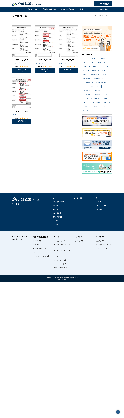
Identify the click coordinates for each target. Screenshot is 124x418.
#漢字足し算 (106, 102)
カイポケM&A (37, 245)
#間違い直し (96, 67)
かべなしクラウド (38, 249)
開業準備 (55, 206)
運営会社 (98, 198)
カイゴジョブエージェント (61, 246)
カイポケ (35, 241)
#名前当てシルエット (102, 82)
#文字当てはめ (98, 78)
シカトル (56, 257)
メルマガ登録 (103, 4)
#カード (91, 86)
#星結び (85, 74)
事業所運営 (56, 209)
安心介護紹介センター (103, 245)
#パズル (85, 59)
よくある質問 (78, 198)
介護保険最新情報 (49, 9)
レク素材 (55, 224)
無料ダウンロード (22, 70)
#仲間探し (106, 74)
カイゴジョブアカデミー (61, 252)
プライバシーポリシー (102, 206)
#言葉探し (96, 106)
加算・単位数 (57, 213)
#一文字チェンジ (100, 63)
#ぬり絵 (105, 94)
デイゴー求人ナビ (38, 252)
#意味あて (106, 98)
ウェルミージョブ (59, 241)
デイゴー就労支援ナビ (40, 256)
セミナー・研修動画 (100, 9)
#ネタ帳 (85, 98)
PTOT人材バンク (59, 264)
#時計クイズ (86, 110)
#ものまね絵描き (95, 98)
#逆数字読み (103, 59)
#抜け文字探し (87, 78)
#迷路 (85, 86)
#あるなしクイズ (88, 63)
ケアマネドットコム (102, 249)
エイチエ (77, 241)
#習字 (103, 71)
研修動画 (55, 221)
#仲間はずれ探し (95, 74)
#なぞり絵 (97, 94)
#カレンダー (105, 67)
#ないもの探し (87, 94)
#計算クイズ (95, 71)
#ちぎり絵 (97, 90)
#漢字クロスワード (94, 102)
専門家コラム (33, 9)
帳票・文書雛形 (57, 217)
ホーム (94, 15)
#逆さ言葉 (86, 71)
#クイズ (99, 86)
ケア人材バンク (59, 260)
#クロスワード (87, 90)
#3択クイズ (16, 63)
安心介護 (98, 241)
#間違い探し (86, 106)
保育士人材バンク (59, 268)
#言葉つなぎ (105, 106)
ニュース (19, 9)
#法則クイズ (94, 59)
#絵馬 (85, 102)
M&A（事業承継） (68, 9)
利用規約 (98, 202)
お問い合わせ (100, 209)
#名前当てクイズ (88, 82)
